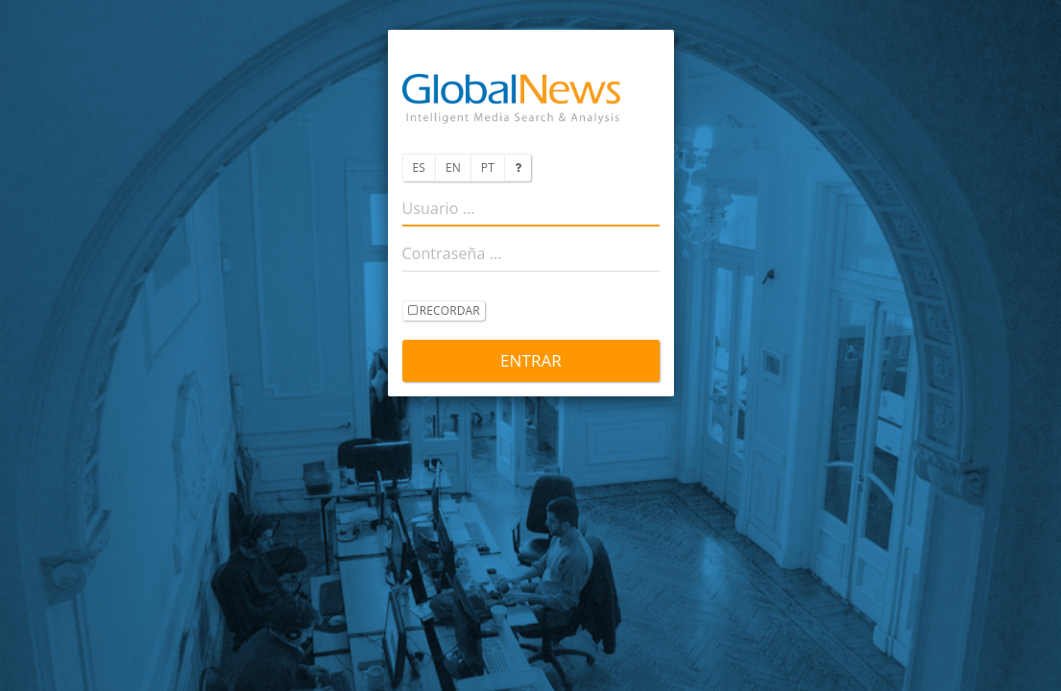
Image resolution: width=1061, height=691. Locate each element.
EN (453, 167)
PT (487, 167)
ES (419, 167)
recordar (444, 311)
